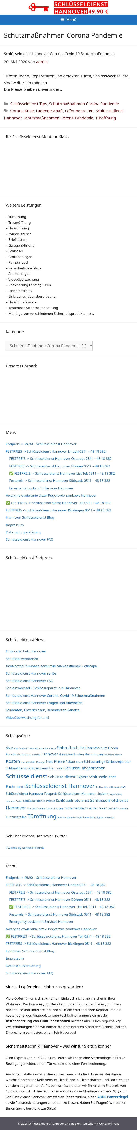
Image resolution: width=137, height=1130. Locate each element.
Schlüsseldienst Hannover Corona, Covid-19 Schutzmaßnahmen (59, 53)
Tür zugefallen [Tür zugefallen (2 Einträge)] (16, 817)
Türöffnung (105, 118)
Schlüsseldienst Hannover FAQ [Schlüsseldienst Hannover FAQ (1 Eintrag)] (110, 787)
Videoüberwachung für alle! (27, 717)
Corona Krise (22, 110)
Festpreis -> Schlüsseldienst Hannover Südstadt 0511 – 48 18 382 (59, 480)
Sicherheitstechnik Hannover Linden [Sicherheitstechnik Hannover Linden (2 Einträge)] (91, 808)
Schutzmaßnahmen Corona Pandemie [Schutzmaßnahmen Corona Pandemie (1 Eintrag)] (45, 808)
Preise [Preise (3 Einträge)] (59, 761)
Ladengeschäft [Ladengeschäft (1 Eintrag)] (28, 762)
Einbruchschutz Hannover (26, 651)
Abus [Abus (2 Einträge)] (9, 748)
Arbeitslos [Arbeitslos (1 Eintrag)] (24, 748)
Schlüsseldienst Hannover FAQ (29, 539)
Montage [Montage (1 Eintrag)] (40, 762)
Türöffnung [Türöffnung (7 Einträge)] (41, 816)
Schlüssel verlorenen (22, 658)
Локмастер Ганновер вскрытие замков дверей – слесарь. (52, 666)
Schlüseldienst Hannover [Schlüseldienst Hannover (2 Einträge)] (46, 768)
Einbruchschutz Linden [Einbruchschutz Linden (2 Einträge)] (101, 748)
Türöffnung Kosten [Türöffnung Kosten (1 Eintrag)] (66, 817)
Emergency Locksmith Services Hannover (41, 488)
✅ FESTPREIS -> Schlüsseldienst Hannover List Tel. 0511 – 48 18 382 (62, 473)
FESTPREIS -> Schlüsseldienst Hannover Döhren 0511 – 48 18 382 (59, 466)
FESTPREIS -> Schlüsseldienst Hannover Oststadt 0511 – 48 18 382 (60, 458)
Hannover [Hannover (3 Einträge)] (49, 754)
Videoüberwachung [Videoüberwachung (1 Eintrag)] (86, 817)
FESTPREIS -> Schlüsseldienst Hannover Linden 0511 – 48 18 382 (56, 451)
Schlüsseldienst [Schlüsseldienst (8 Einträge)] (26, 776)
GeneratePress (109, 1123)
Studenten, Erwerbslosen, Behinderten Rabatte (42, 710)
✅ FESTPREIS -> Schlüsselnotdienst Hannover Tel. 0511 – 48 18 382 (58, 503)
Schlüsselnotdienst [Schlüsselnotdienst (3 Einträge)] (72, 800)
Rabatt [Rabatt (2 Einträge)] (70, 761)
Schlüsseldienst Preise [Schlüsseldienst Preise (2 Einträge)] (39, 801)
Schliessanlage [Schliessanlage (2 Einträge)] (94, 761)
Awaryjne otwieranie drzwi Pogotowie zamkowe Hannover (51, 495)
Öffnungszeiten (79, 110)
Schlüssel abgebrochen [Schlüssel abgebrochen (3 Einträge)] (85, 768)
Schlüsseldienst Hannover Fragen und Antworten (44, 702)
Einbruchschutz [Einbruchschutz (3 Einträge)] (70, 747)
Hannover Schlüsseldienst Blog (30, 517)
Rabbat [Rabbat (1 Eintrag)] (79, 762)
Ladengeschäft (49, 110)
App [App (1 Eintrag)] (16, 748)
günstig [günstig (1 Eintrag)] (36, 754)
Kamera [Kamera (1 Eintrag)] (118, 754)
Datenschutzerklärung (23, 532)
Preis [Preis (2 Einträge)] (49, 761)
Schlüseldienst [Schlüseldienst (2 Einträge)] (16, 768)
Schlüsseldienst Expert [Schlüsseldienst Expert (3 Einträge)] (68, 776)
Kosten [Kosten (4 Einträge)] (13, 761)
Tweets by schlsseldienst (25, 847)
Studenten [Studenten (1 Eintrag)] (123, 808)
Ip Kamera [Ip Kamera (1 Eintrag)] (109, 754)
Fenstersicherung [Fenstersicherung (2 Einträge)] (18, 754)
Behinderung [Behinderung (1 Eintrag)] (35, 748)
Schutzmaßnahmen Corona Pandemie (84, 103)
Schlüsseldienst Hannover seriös (31, 673)
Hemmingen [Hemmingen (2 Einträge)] (94, 754)
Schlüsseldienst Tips (28, 103)
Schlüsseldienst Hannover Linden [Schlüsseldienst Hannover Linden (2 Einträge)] (82, 793)
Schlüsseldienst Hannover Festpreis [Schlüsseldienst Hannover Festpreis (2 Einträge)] (31, 793)
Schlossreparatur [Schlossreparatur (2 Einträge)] (118, 761)
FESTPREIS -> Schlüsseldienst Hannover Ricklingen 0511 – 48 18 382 (58, 510)
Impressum (15, 525)
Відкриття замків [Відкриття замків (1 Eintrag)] (105, 817)
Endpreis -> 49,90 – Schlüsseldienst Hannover (41, 444)
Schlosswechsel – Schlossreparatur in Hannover (43, 688)
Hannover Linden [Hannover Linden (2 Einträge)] (71, 754)
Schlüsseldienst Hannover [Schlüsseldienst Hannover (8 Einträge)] (60, 786)
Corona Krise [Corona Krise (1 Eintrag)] (49, 748)
